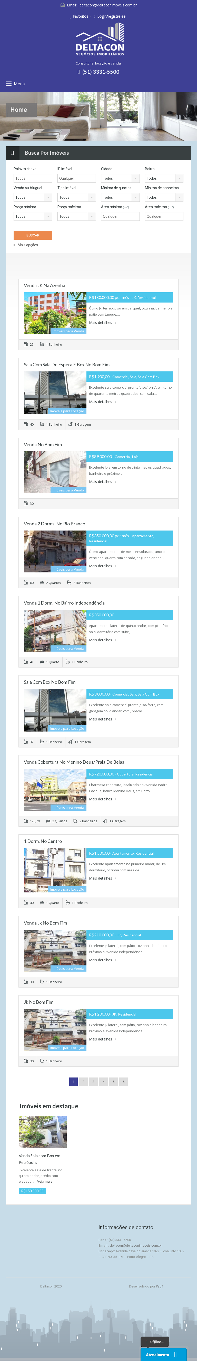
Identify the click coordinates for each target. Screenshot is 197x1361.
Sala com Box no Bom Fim (49, 682)
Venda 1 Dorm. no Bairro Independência (64, 603)
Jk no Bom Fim (38, 1002)
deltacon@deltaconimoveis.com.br (108, 5)
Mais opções (26, 245)
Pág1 (159, 1286)
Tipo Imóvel (66, 188)
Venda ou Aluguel (28, 188)
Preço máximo (69, 207)
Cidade (106, 169)
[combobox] (120, 178)
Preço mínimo (25, 207)
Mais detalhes (102, 322)
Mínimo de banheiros (162, 188)
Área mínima (115, 207)
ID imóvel (64, 169)
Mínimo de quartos (116, 188)
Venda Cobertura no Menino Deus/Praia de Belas (74, 762)
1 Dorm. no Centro (43, 841)
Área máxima (159, 207)
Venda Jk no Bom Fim (45, 923)
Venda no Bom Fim (43, 444)
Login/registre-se (109, 16)
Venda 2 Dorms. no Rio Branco (54, 523)
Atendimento (157, 1354)
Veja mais (44, 1181)
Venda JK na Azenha (44, 285)
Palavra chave (25, 169)
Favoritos (79, 16)
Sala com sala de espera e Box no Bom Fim (67, 364)
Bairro (150, 169)
